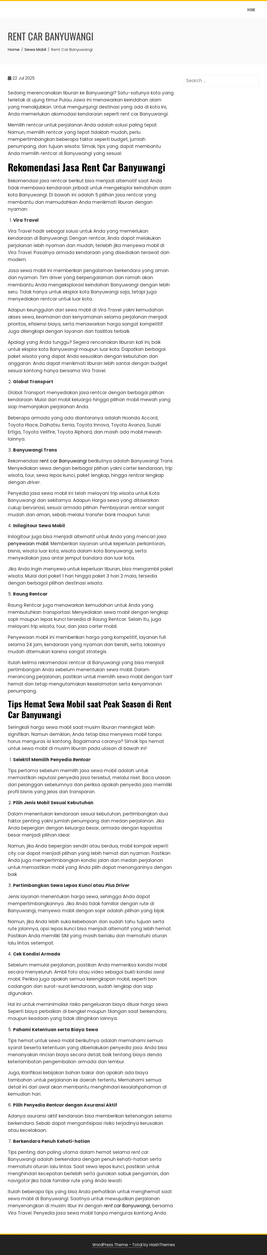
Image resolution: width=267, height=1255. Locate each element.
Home (251, 9)
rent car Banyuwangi (63, 461)
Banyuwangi (127, 1206)
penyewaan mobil (28, 544)
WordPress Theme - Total (117, 1244)
